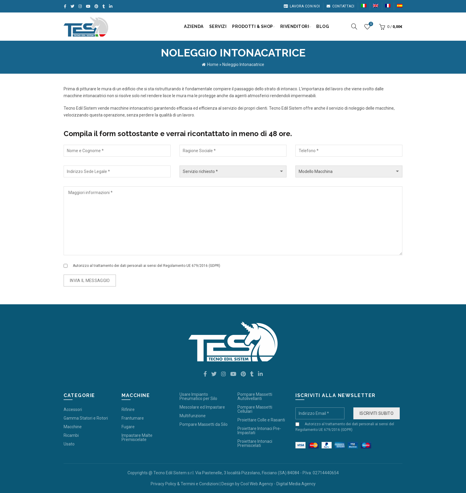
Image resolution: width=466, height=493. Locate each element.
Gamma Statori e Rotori (86, 418)
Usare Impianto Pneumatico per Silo (198, 396)
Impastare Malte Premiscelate (137, 437)
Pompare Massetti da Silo (204, 424)
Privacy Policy (163, 483)
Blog (322, 26)
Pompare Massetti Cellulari (254, 409)
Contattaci (340, 6)
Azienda (194, 26)
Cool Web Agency (256, 483)
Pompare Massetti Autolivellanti (254, 396)
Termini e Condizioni (200, 483)
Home (212, 64)
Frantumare (133, 418)
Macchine (73, 426)
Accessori (73, 409)
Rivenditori (294, 26)
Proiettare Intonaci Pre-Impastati (259, 430)
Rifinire (128, 409)
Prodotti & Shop (252, 26)
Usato (69, 444)
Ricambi (71, 435)
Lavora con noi (302, 6)
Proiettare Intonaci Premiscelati (254, 443)
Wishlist (370, 24)
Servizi (218, 26)
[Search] (354, 26)
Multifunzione (193, 415)
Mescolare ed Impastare (202, 407)
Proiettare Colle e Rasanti (261, 420)
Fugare (128, 426)
